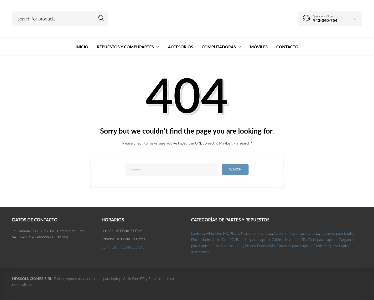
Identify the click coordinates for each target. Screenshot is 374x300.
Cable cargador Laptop (331, 245)
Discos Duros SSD (260, 245)
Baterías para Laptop (253, 239)
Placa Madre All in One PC (212, 239)
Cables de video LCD (289, 239)
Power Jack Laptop (303, 233)
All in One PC (217, 233)
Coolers (280, 233)
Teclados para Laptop (338, 233)
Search (101, 18)
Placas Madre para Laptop (251, 233)
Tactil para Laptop (322, 239)
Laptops (197, 233)
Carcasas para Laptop (294, 245)
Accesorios (200, 252)
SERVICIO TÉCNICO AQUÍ (124, 247)
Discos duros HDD (228, 245)
